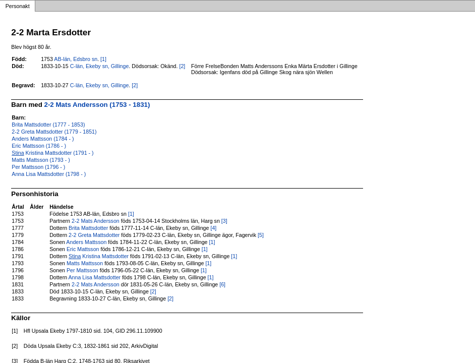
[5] (261, 235)
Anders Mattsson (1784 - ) (43, 139)
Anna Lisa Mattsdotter (95, 277)
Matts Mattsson (85, 263)
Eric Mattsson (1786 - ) (39, 146)
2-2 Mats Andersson (96, 221)
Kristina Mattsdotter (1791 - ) (52, 153)
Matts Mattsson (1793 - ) (41, 160)
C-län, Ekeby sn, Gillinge (99, 66)
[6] (222, 284)
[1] (103, 59)
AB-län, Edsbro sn (75, 59)
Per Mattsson (82, 270)
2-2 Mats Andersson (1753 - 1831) (97, 104)
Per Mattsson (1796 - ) (38, 167)
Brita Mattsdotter (88, 228)
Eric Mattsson (83, 249)
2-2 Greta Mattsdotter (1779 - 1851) (54, 132)
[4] (213, 228)
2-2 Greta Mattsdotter (94, 235)
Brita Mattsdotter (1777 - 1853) (48, 125)
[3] (224, 221)
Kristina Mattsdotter (99, 256)
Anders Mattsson (86, 242)
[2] (182, 66)
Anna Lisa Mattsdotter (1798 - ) (49, 174)
